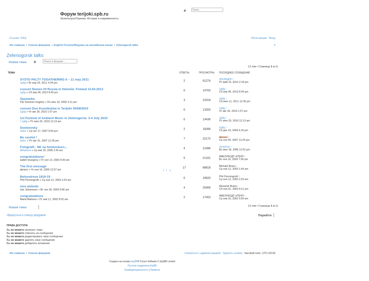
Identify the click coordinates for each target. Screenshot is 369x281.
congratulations (31, 196)
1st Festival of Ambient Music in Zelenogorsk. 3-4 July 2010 (64, 118)
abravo (223, 137)
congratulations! (32, 156)
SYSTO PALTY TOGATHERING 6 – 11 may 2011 (54, 79)
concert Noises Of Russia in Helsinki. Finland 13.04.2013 (61, 89)
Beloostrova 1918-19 (35, 176)
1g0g (23, 82)
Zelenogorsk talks (25, 55)
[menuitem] (23, 38)
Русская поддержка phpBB (142, 265)
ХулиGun (224, 146)
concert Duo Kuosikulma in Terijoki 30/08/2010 (54, 108)
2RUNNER (225, 79)
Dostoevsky (28, 127)
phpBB (134, 261)
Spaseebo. (28, 98)
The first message (33, 166)
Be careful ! (28, 137)
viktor (23, 130)
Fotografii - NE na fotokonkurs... (43, 147)
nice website (29, 186)
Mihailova (25, 150)
